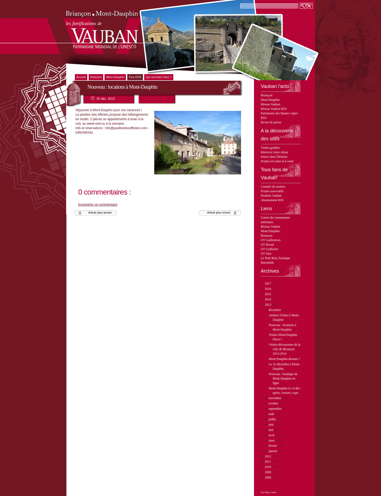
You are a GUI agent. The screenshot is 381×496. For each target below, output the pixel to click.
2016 (268, 289)
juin (271, 424)
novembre (275, 398)
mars (272, 440)
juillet (273, 419)
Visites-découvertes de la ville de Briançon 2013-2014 (284, 349)
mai (271, 430)
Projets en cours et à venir (277, 161)
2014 (268, 299)
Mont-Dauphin (270, 100)
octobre (274, 403)
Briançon (267, 95)
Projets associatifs (272, 191)
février (273, 446)
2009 (268, 472)
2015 (268, 294)
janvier (273, 451)
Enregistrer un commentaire (97, 204)
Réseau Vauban (270, 104)
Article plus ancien (100, 212)
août (272, 414)
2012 (268, 456)
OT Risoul (267, 244)
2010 (268, 467)
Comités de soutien (273, 186)
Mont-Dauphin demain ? (284, 359)
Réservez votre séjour (274, 152)
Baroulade (267, 262)
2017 (268, 283)
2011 (268, 461)
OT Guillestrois (271, 240)
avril (272, 435)
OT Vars (266, 253)
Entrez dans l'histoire (274, 157)
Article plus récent (218, 212)
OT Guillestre (269, 249)
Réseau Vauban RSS (274, 109)
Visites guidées (270, 148)
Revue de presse (271, 122)
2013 (268, 304)
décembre (275, 310)
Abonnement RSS (272, 200)
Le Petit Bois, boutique (275, 258)
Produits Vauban (271, 195)
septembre (275, 409)
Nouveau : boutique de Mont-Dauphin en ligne (283, 378)
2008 (268, 477)
